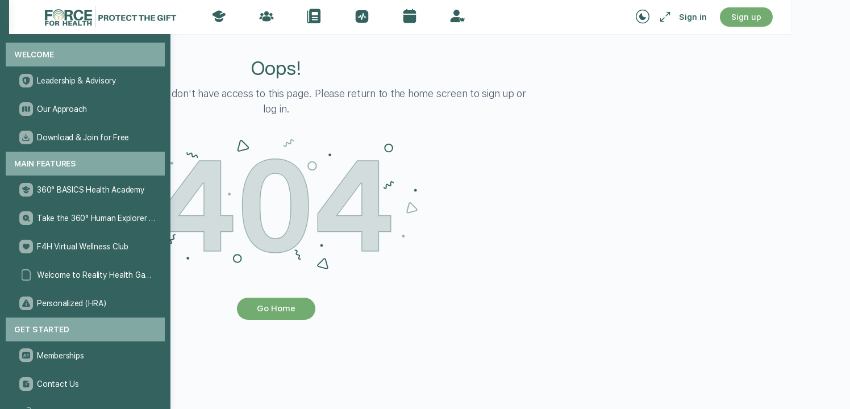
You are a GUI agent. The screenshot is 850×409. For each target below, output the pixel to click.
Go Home (397, 308)
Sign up (800, 17)
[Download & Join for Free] (85, 137)
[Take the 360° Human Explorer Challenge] (85, 218)
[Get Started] (85, 330)
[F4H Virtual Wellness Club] (85, 246)
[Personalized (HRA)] (85, 303)
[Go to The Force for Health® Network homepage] (236, 15)
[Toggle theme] (696, 17)
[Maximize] (717, 17)
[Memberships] (85, 355)
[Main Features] (85, 164)
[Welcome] (85, 55)
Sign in (747, 17)
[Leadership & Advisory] (85, 80)
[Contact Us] (85, 384)
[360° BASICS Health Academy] (85, 190)
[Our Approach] (85, 109)
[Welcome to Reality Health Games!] (85, 275)
